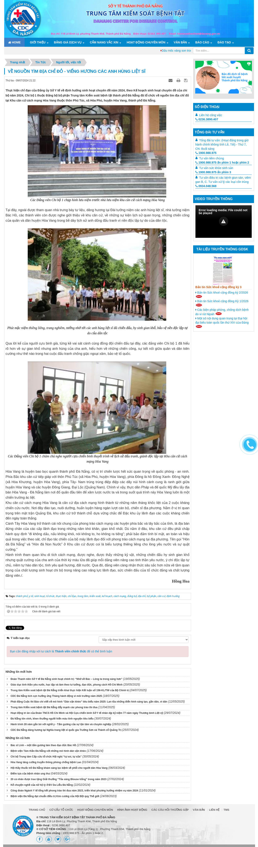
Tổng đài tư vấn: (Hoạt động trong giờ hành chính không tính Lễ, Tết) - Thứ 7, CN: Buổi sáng (222, 144)
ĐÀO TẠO (224, 42)
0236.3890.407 (206, 119)
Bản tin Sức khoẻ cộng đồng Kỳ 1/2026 (222, 303)
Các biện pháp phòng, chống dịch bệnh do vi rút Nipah (222, 312)
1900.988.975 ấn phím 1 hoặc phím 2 (222, 162)
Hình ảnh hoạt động (132, 809)
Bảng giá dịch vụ (67, 42)
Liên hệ (214, 809)
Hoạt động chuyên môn (146, 42)
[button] (223, 221)
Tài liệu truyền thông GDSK (222, 249)
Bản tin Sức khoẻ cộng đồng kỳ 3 (218, 287)
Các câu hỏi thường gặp (170, 809)
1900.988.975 (206, 153)
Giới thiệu (37, 42)
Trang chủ (37, 809)
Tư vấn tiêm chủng (211, 158)
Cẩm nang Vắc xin (104, 42)
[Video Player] (223, 221)
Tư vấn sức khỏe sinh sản (216, 168)
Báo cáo (202, 42)
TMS (226, 809)
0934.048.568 (206, 186)
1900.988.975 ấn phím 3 (213, 172)
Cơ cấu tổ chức (61, 809)
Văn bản (180, 42)
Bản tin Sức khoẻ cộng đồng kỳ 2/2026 (221, 294)
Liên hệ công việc (210, 115)
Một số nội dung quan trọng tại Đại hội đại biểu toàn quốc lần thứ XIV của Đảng (222, 322)
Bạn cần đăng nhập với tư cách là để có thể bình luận (61, 651)
